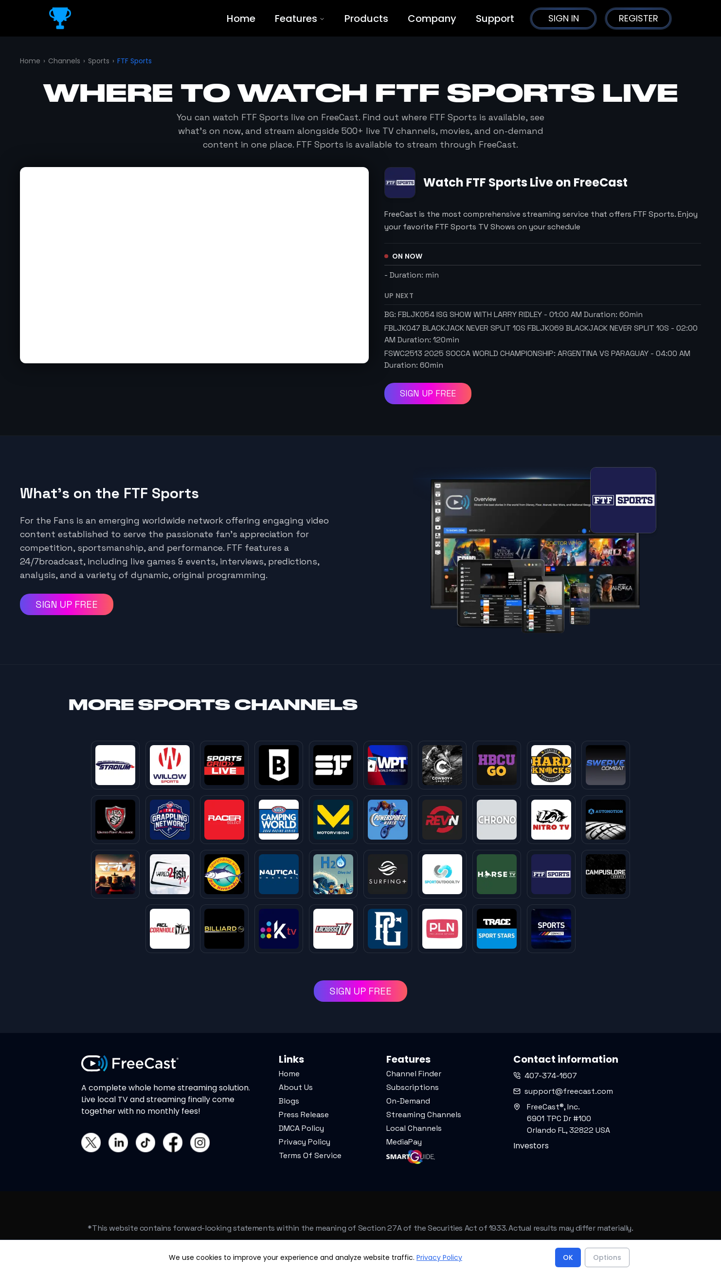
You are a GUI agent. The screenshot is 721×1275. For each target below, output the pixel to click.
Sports (98, 61)
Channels (64, 61)
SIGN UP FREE (428, 393)
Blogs (289, 1101)
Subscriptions (412, 1087)
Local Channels (414, 1128)
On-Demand (408, 1101)
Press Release (304, 1114)
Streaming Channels (423, 1114)
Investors (531, 1145)
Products (366, 18)
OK (568, 1257)
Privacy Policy (304, 1142)
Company (432, 18)
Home (241, 18)
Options (607, 1257)
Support (495, 18)
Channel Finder (413, 1074)
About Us (296, 1087)
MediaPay (404, 1142)
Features (300, 18)
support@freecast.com (563, 1091)
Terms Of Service (310, 1155)
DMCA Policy (301, 1128)
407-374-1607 (545, 1075)
